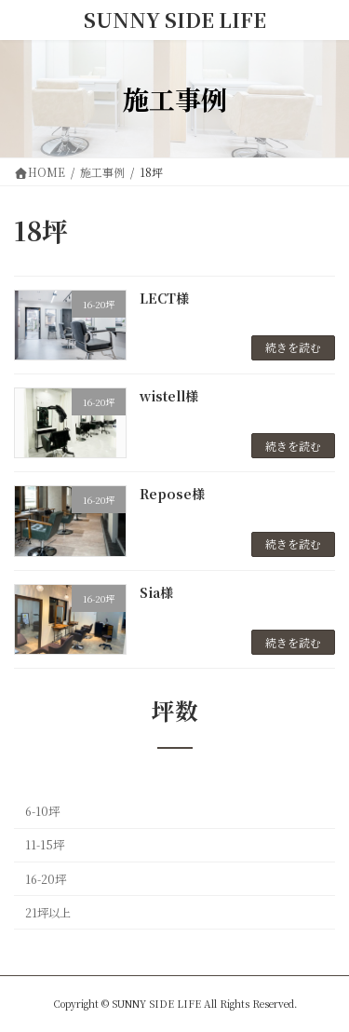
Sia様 (156, 592)
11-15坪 (44, 845)
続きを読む (293, 347)
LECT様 (164, 298)
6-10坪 (42, 811)
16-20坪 (45, 879)
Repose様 (172, 493)
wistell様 (169, 396)
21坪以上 (48, 912)
